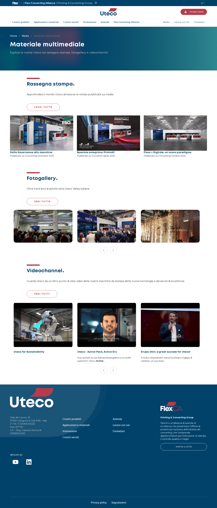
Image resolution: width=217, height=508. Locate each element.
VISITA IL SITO (184, 446)
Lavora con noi (181, 22)
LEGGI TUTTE (43, 107)
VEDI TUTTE (42, 201)
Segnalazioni (118, 502)
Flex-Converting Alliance (57, 3)
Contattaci (199, 22)
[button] (103, 250)
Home (13, 36)
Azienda (105, 22)
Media (166, 22)
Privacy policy (99, 502)
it (202, 3)
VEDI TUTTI (42, 294)
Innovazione (89, 22)
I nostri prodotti (20, 22)
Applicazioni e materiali (46, 22)
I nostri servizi (71, 22)
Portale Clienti (194, 12)
